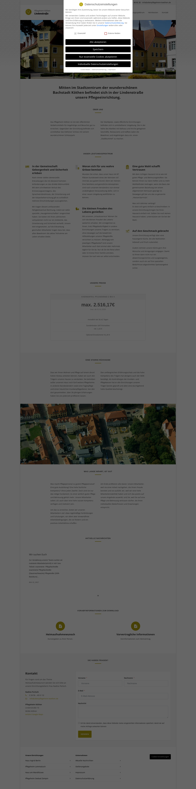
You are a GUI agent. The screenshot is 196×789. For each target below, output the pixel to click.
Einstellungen (102, 25)
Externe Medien (112, 33)
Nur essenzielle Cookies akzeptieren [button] (98, 56)
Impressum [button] (112, 69)
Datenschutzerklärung (114, 23)
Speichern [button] (98, 49)
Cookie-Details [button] (85, 69)
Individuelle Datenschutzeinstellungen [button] (98, 64)
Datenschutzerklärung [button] (99, 69)
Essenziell (80, 33)
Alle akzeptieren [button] (98, 41)
